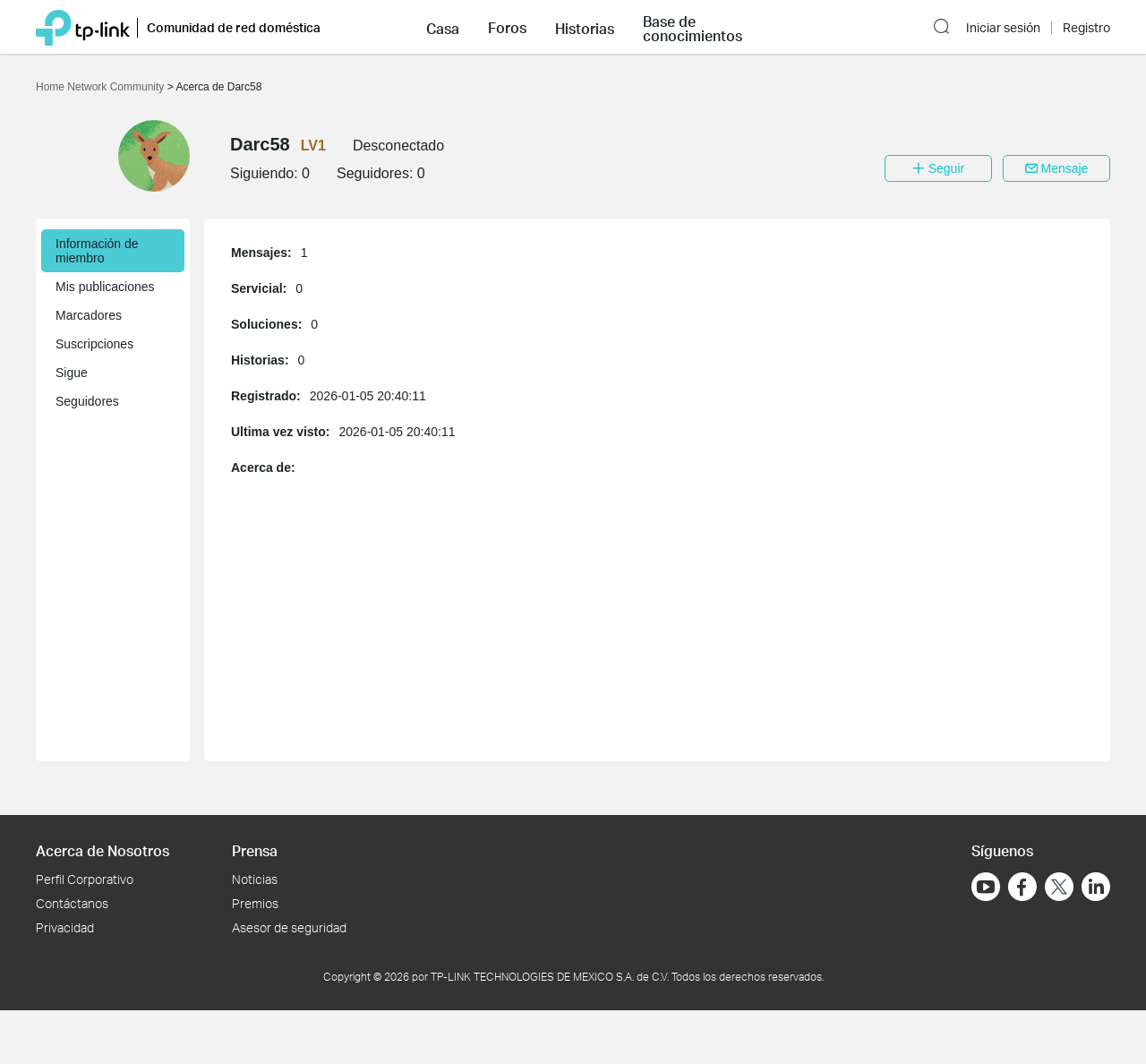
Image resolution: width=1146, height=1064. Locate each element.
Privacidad (65, 927)
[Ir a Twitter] (1059, 888)
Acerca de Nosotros (102, 850)
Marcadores (89, 315)
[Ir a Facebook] (1022, 886)
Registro (1086, 27)
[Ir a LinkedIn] (1096, 886)
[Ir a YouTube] (985, 886)
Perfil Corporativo (84, 879)
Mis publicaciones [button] (105, 286)
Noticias (255, 879)
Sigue (72, 372)
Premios (255, 903)
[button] (443, 27)
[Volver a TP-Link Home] (83, 26)
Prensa (255, 850)
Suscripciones (94, 344)
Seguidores (87, 401)
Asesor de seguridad (289, 927)
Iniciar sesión (1003, 27)
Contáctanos (72, 903)
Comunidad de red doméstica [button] (234, 27)
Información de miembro (97, 250)
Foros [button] (507, 28)
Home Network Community (101, 87)
